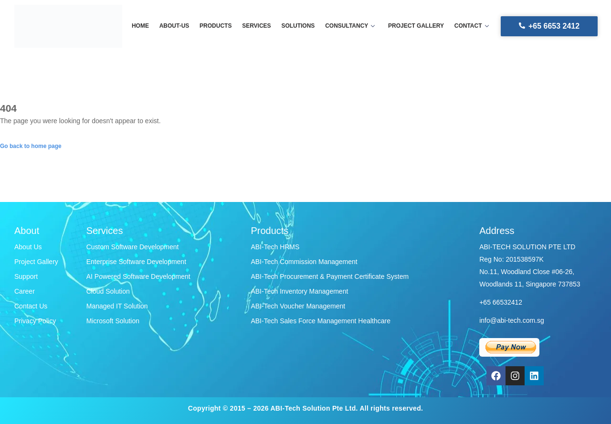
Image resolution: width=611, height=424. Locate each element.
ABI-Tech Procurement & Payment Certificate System (330, 276)
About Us (28, 247)
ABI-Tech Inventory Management (299, 291)
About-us (176, 26)
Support (26, 276)
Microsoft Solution (112, 321)
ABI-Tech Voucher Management (298, 306)
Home (143, 26)
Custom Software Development (132, 247)
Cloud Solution (108, 291)
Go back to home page (31, 146)
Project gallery (414, 26)
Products (217, 26)
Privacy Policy (35, 321)
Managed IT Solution (117, 306)
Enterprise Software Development (136, 261)
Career (24, 291)
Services (256, 26)
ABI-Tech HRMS (275, 247)
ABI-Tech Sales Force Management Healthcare (320, 321)
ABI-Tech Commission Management (304, 261)
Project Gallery (36, 261)
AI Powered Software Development (138, 276)
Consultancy (349, 26)
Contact (469, 26)
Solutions (298, 26)
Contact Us (30, 306)
